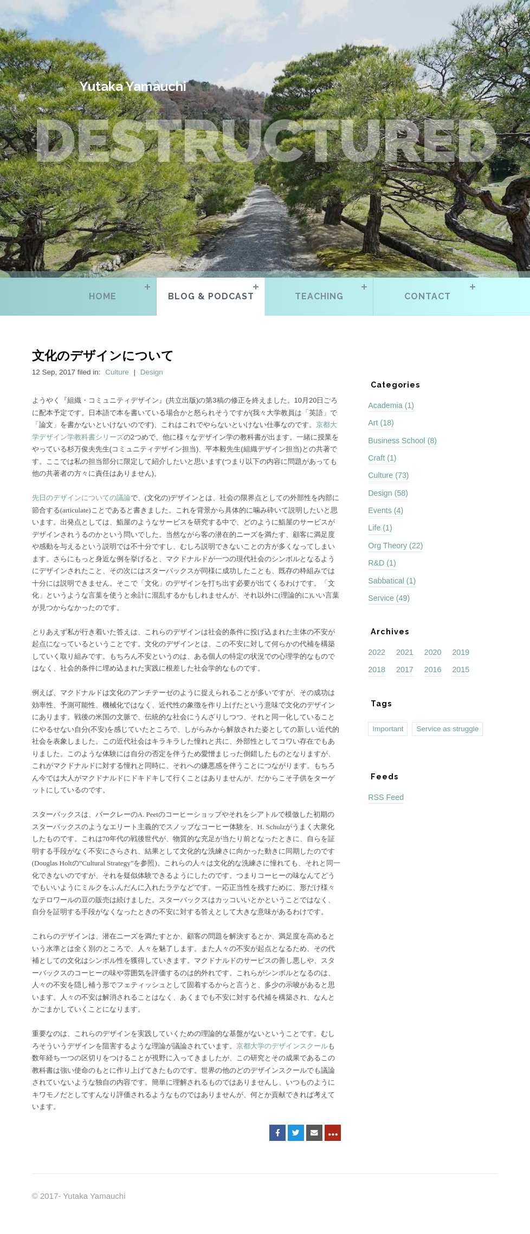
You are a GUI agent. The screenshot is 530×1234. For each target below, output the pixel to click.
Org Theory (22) (395, 545)
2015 (460, 669)
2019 (460, 652)
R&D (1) (382, 563)
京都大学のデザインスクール (282, 1046)
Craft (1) (382, 458)
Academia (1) (391, 405)
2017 (404, 669)
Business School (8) (402, 440)
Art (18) (381, 422)
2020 (433, 652)
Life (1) (380, 527)
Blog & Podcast (211, 296)
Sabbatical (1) (392, 580)
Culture (117, 372)
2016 (433, 669)
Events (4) (385, 510)
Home (103, 296)
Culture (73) (388, 475)
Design (151, 372)
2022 (376, 652)
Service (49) (389, 598)
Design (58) (388, 493)
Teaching (319, 296)
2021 (404, 652)
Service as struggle (447, 729)
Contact (427, 296)
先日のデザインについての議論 (81, 498)
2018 (376, 669)
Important (387, 729)
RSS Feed (386, 797)
